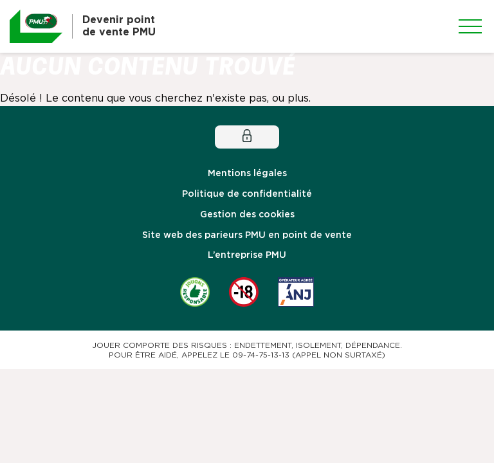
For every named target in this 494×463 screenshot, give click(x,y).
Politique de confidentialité (247, 194)
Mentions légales (247, 173)
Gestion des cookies (247, 214)
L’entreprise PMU (247, 255)
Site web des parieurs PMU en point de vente (247, 235)
